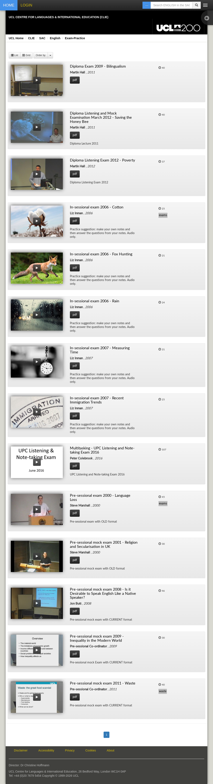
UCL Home (16, 38)
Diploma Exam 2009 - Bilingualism (98, 66)
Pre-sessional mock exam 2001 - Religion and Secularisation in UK (103, 545)
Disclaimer (20, 750)
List (14, 55)
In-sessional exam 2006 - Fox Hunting (101, 254)
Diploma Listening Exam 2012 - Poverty (102, 160)
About (110, 750)
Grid (26, 55)
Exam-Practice (75, 38)
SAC (42, 38)
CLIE (31, 38)
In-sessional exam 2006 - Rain (94, 301)
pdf (75, 80)
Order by (41, 55)
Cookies (90, 750)
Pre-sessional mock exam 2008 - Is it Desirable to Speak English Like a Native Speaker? (103, 594)
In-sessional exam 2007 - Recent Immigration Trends (97, 400)
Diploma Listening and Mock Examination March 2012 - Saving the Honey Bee (101, 118)
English (55, 38)
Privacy (70, 750)
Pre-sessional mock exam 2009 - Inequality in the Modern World (97, 639)
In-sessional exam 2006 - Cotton (96, 207)
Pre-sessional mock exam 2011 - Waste (102, 683)
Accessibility (46, 750)
